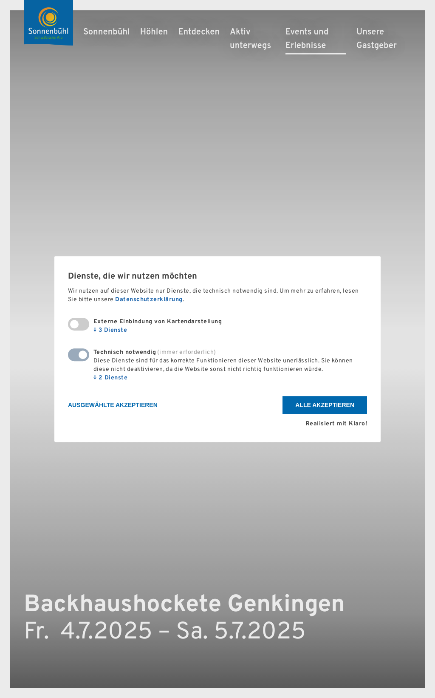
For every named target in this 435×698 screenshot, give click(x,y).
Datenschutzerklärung (149, 300)
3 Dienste (110, 330)
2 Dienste (110, 378)
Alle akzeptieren (324, 405)
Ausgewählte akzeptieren (113, 405)
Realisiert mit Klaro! (336, 423)
